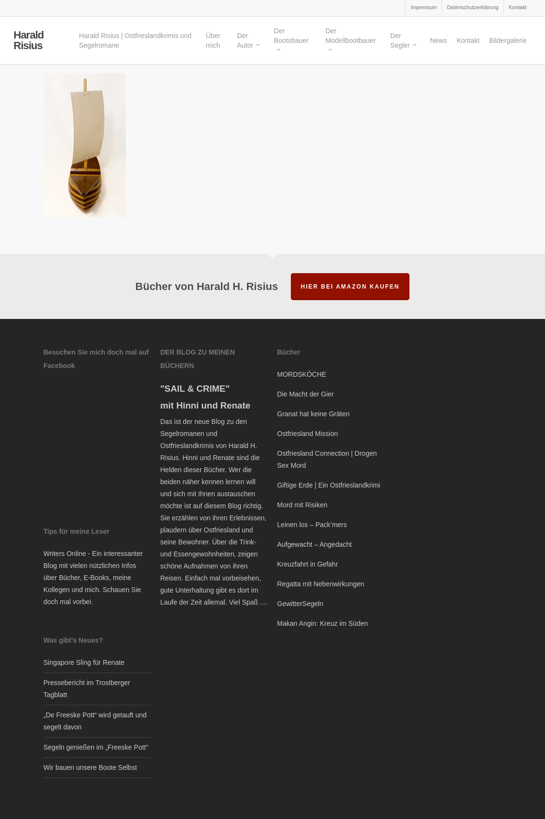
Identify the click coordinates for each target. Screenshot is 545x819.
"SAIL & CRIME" (195, 388)
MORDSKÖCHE (302, 374)
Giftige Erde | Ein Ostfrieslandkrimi (329, 485)
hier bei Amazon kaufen (350, 286)
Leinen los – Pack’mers (312, 524)
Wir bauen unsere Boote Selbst (90, 767)
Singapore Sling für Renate (83, 662)
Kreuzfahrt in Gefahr (307, 564)
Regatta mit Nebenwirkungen (321, 584)
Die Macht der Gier (305, 394)
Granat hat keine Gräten (313, 414)
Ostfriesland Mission (307, 433)
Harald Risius (28, 41)
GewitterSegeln (300, 604)
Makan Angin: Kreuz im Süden (322, 623)
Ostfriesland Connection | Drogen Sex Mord (327, 459)
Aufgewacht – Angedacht (314, 544)
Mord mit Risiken (302, 505)
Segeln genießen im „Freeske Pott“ (95, 747)
